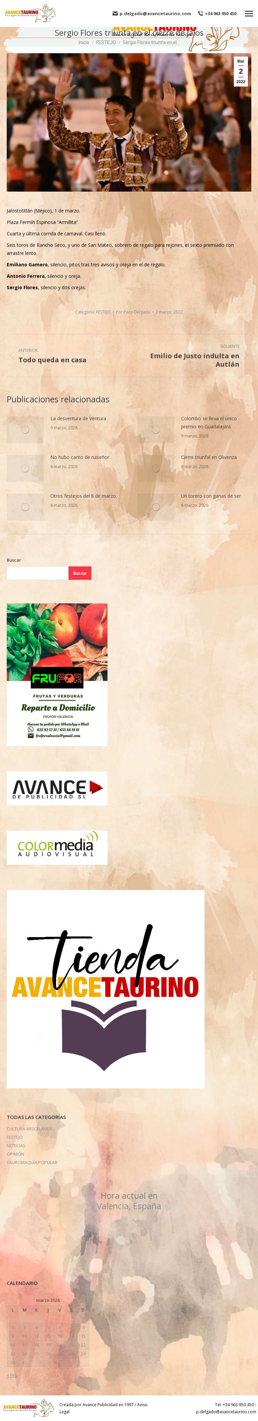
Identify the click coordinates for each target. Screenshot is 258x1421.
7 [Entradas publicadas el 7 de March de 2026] (72, 1327)
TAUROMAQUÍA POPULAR (32, 1162)
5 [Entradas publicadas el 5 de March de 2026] (48, 1327)
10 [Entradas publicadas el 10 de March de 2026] (24, 1336)
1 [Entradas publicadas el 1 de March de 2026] (83, 1319)
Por (133, 312)
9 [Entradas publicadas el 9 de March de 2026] (13, 1336)
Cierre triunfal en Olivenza (209, 457)
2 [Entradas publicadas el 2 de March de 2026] (13, 1327)
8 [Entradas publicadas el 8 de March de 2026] (83, 1327)
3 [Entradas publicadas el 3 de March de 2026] (25, 1327)
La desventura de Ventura (78, 418)
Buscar (14, 560)
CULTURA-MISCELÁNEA (29, 1129)
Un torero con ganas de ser (211, 496)
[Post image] (25, 429)
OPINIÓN (15, 1154)
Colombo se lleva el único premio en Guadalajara (209, 422)
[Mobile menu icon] (249, 13)
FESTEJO (103, 312)
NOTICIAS (16, 1146)
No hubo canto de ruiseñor (79, 457)
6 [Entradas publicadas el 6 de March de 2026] (60, 1327)
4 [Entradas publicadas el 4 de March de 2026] (36, 1327)
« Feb (12, 1375)
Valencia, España (129, 1201)
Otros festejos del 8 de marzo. (83, 496)
